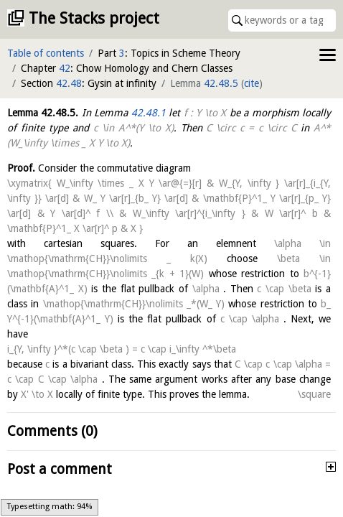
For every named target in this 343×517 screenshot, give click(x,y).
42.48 (69, 83)
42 (64, 68)
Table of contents (45, 53)
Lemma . (42, 112)
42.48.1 (148, 112)
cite (251, 83)
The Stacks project (94, 18)
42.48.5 (221, 83)
